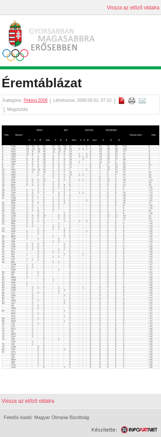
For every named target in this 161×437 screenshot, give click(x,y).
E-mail (142, 100)
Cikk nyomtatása (131, 100)
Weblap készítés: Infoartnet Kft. (124, 429)
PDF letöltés (121, 100)
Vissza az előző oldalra (133, 8)
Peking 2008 (36, 100)
